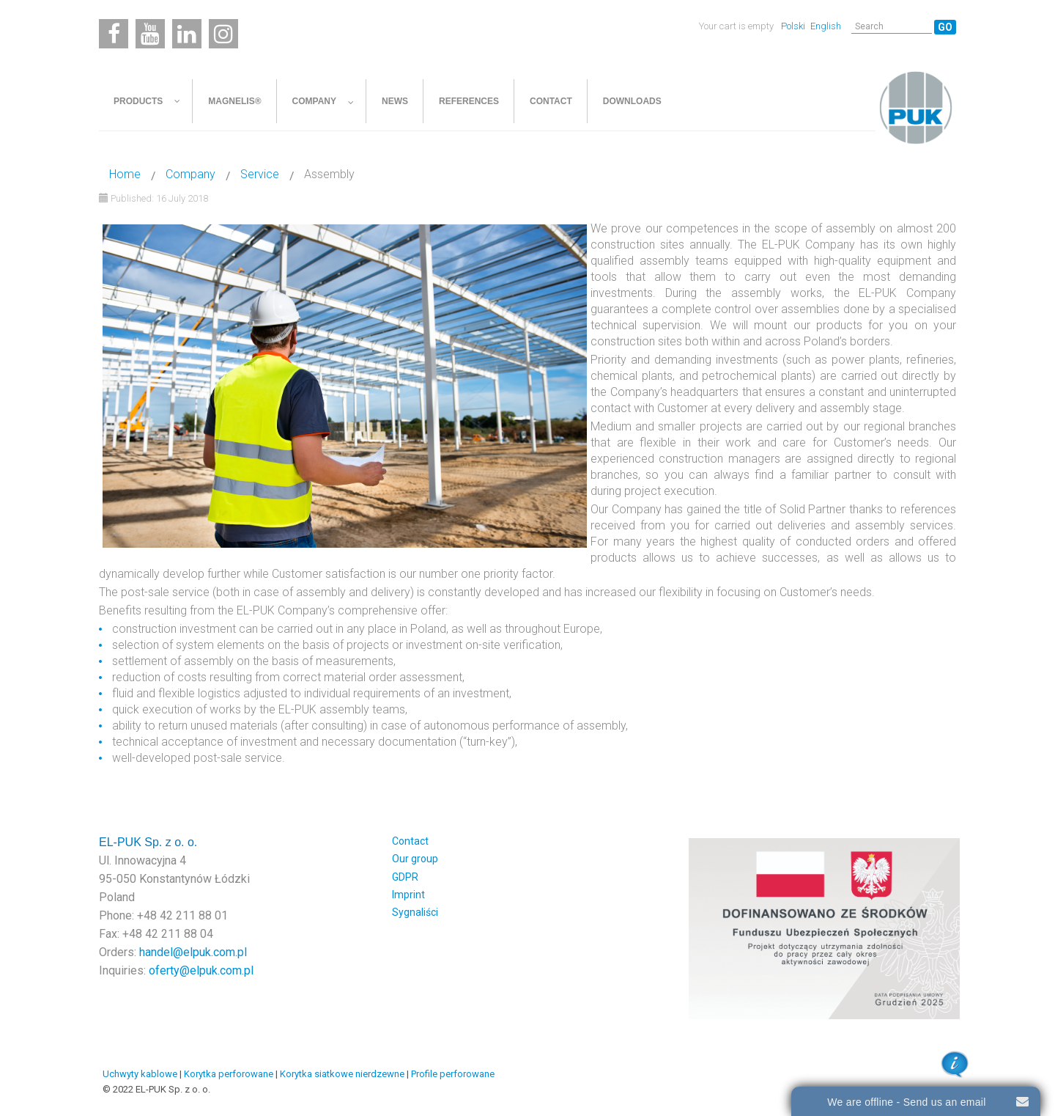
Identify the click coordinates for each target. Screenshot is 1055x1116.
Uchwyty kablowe (140, 1073)
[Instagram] (223, 33)
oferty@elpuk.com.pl (201, 970)
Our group (415, 858)
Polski (794, 26)
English (825, 26)
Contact (410, 841)
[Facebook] (113, 33)
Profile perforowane (453, 1073)
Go (945, 27)
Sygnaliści (415, 912)
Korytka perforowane (228, 1073)
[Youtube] (150, 33)
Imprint (408, 894)
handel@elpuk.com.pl (193, 952)
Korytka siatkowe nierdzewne (342, 1073)
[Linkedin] (186, 33)
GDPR (405, 877)
